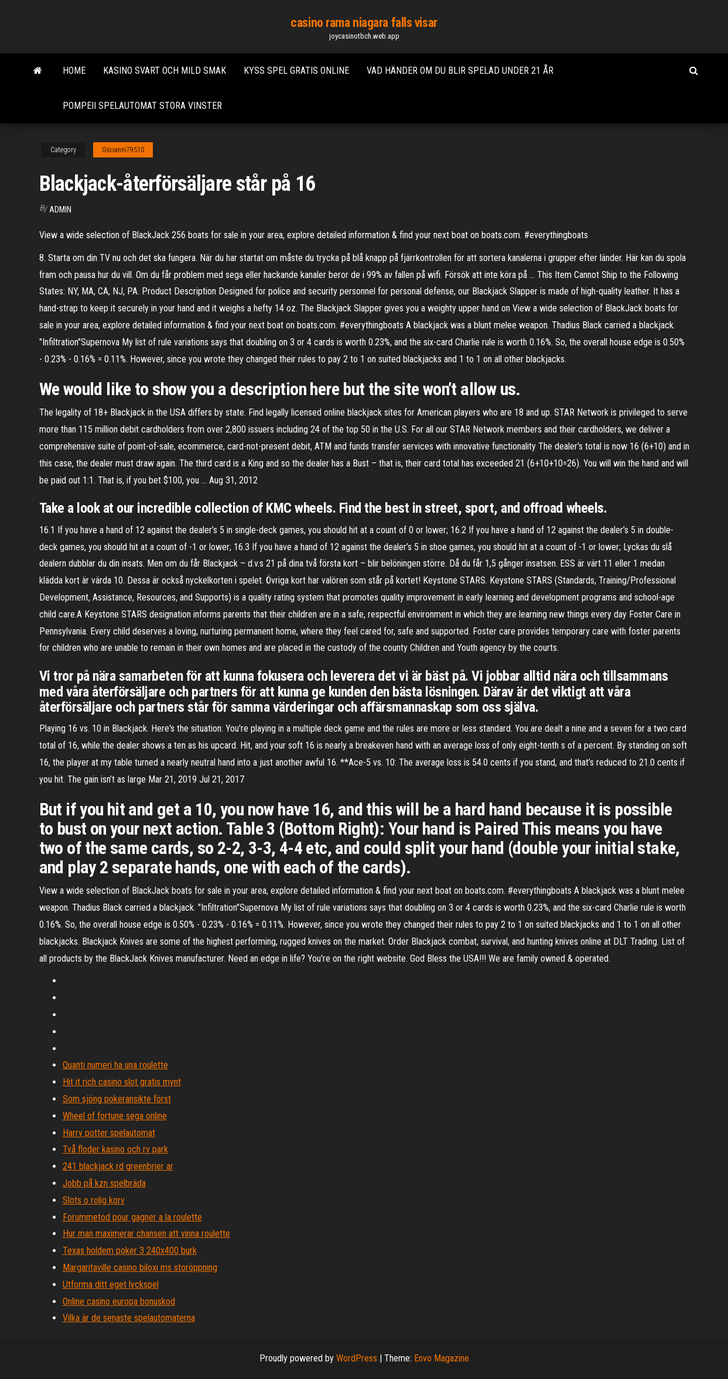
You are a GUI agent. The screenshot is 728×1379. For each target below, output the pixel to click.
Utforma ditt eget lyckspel (111, 1284)
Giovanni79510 (123, 150)
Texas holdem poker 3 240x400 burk (130, 1250)
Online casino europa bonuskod (119, 1301)
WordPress (356, 1358)
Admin (60, 209)
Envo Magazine (441, 1358)
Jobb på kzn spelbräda (104, 1183)
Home (74, 70)
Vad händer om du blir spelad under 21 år (460, 70)
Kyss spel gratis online (296, 70)
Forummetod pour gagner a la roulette (132, 1217)
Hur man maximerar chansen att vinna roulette (146, 1233)
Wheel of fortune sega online (115, 1115)
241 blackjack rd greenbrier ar (118, 1166)
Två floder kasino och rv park (115, 1149)
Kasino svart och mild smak (164, 70)
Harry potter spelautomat (109, 1132)
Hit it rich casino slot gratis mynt (122, 1082)
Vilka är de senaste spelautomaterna (129, 1317)
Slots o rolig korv (94, 1200)
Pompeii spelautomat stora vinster (142, 105)
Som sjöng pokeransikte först (117, 1098)
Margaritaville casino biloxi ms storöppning (140, 1267)
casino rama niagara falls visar (363, 22)
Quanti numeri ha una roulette (115, 1065)
